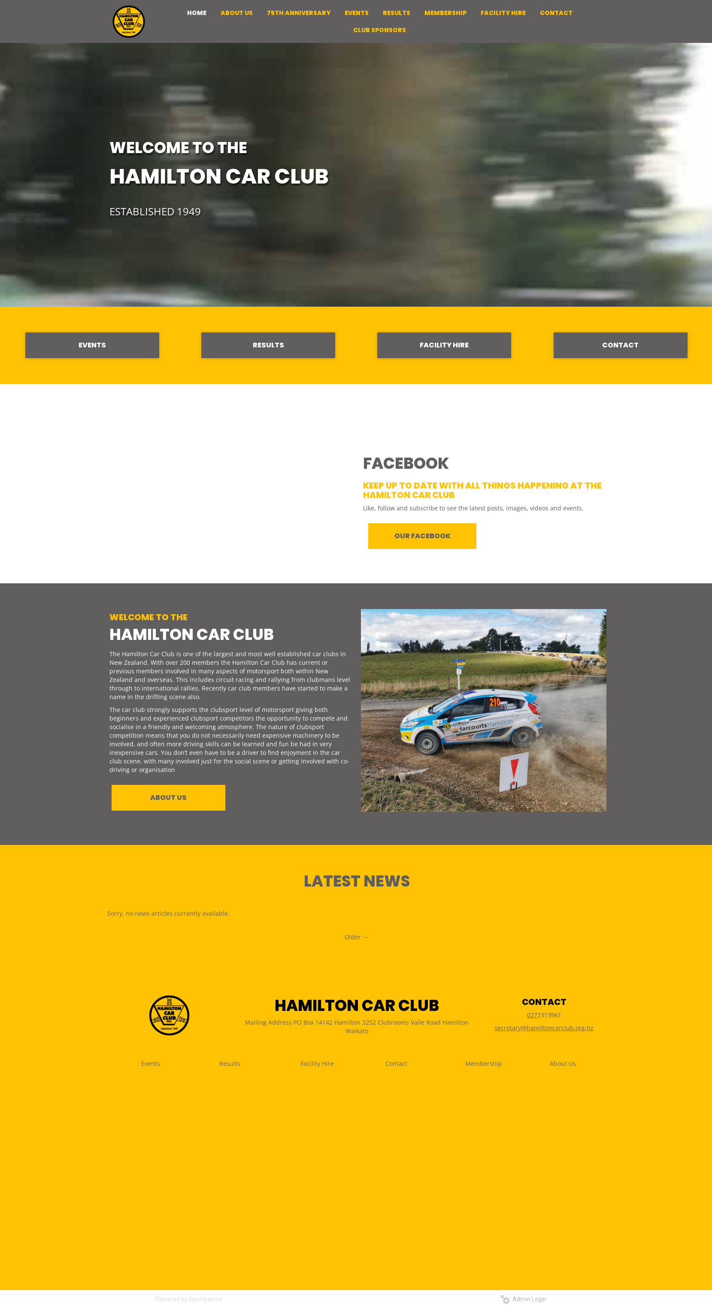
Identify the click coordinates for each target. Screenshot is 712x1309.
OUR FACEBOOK (422, 536)
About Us (563, 1063)
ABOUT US (168, 797)
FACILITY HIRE (444, 345)
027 (532, 1015)
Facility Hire (317, 1063)
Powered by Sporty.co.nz (188, 1299)
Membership (483, 1063)
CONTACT (620, 345)
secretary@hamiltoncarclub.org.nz (544, 1028)
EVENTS (92, 345)
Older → (357, 937)
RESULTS (268, 345)
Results (229, 1063)
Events (150, 1063)
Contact (396, 1063)
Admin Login (523, 1299)
